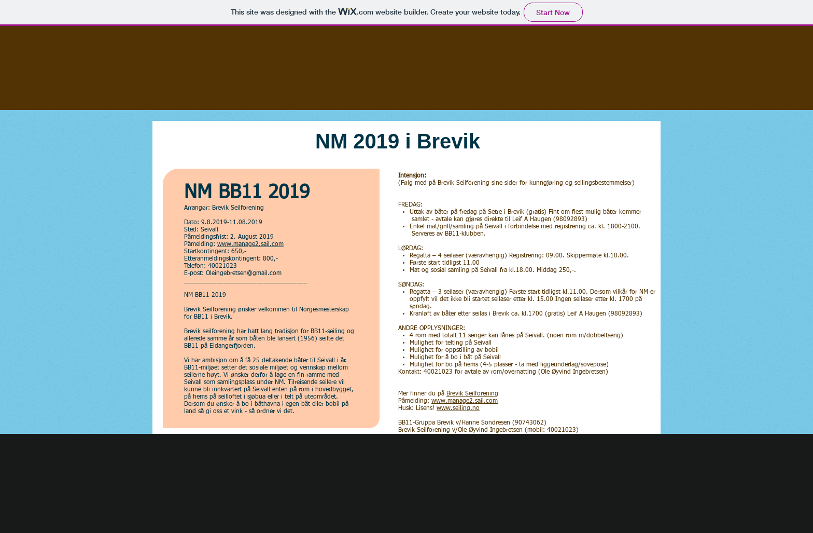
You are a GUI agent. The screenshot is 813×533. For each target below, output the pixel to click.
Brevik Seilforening (472, 394)
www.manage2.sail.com (250, 244)
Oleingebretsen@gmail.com (244, 273)
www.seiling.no (458, 408)
